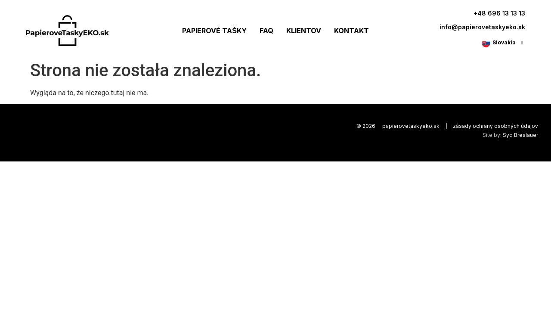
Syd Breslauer (520, 135)
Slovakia (504, 42)
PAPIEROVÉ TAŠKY (214, 30)
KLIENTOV (303, 30)
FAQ (266, 30)
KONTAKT (351, 30)
